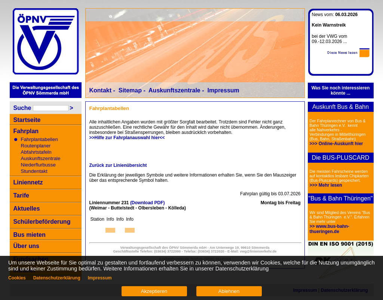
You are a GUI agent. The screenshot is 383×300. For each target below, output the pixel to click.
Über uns (26, 246)
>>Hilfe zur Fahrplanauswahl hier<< (127, 137)
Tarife (21, 195)
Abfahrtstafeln (36, 152)
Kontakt (100, 90)
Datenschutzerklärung (56, 278)
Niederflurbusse (38, 165)
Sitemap (130, 90)
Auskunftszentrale (41, 158)
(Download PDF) (147, 202)
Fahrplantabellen (39, 139)
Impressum (223, 90)
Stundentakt (34, 171)
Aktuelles (26, 208)
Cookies (17, 278)
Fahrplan (26, 131)
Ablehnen (228, 291)
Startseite (27, 120)
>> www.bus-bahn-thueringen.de (329, 229)
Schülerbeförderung (42, 221)
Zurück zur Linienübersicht (118, 165)
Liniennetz (28, 182)
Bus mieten (29, 235)
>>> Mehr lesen (326, 185)
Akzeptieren (154, 291)
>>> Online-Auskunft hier (336, 143)
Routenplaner (36, 146)
